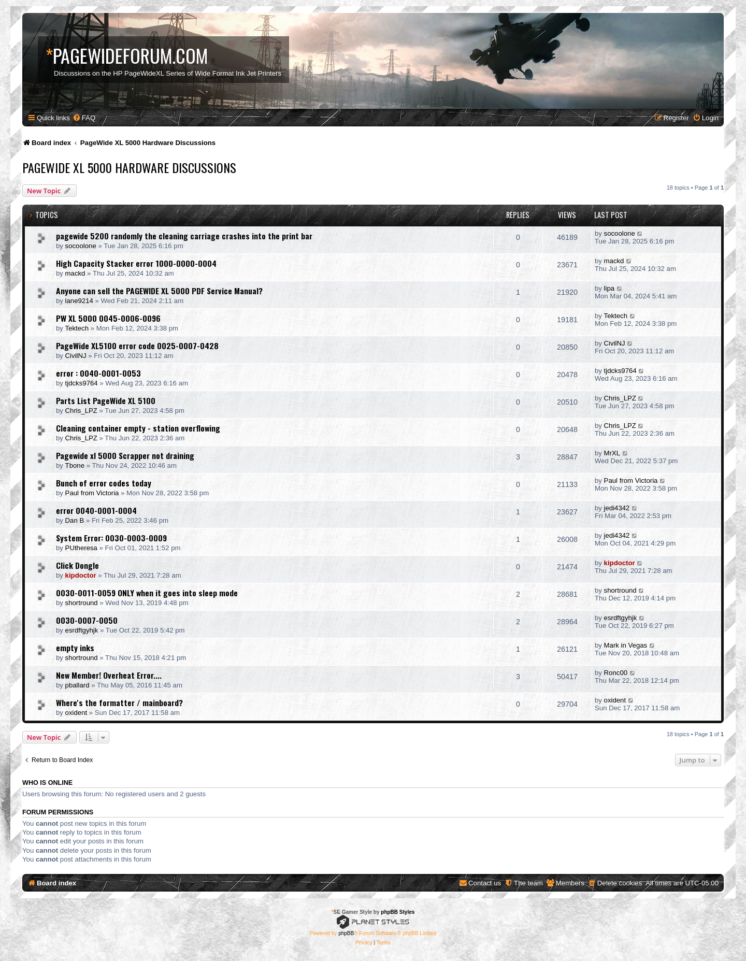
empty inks (75, 647)
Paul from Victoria (92, 493)
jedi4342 (617, 508)
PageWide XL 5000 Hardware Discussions (129, 167)
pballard (77, 685)
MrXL (612, 453)
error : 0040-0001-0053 (98, 373)
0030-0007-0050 (87, 620)
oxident (76, 712)
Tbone (74, 465)
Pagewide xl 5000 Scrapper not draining (125, 455)
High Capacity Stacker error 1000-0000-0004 (136, 263)
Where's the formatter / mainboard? (119, 702)
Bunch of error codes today (103, 483)
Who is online (47, 782)
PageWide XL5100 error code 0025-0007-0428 (137, 345)
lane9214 (79, 301)
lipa (609, 288)
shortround (81, 603)
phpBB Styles (397, 912)
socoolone (80, 246)
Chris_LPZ (81, 410)
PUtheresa (81, 548)
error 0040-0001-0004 (96, 510)
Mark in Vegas (626, 645)
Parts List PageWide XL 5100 (105, 400)
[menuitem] (84, 117)
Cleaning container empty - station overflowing (138, 428)
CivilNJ (76, 356)
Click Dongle (77, 565)
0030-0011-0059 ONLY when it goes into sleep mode (147, 592)
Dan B (74, 520)
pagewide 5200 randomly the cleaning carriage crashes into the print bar (184, 236)
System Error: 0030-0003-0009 (111, 538)
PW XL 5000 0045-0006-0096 (108, 318)
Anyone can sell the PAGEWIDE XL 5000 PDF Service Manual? (159, 290)
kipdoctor (80, 575)
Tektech (77, 328)
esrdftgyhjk (81, 630)
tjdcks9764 (81, 383)
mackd (75, 273)
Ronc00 (615, 673)
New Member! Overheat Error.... (109, 675)
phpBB (346, 933)
